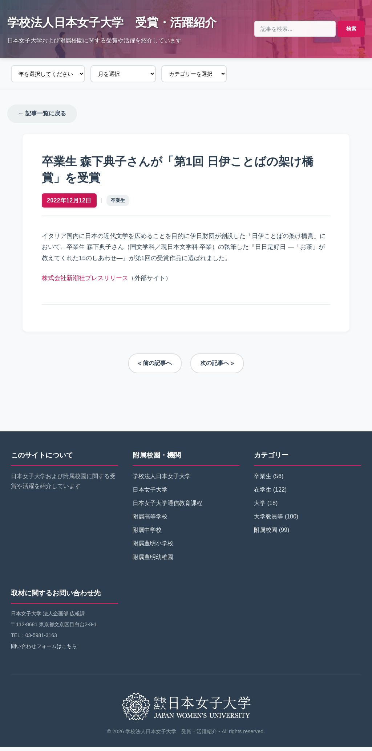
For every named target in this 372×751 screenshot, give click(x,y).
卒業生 (120, 202)
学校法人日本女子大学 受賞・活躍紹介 (112, 22)
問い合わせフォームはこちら (44, 650)
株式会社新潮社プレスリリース (87, 280)
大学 (260, 507)
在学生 (262, 494)
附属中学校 (147, 534)
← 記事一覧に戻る (42, 114)
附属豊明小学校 (153, 548)
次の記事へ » (217, 367)
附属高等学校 (150, 521)
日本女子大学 (150, 494)
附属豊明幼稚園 (153, 561)
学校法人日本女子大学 (162, 480)
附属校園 (265, 534)
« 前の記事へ (154, 367)
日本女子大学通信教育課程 (167, 507)
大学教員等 (268, 521)
